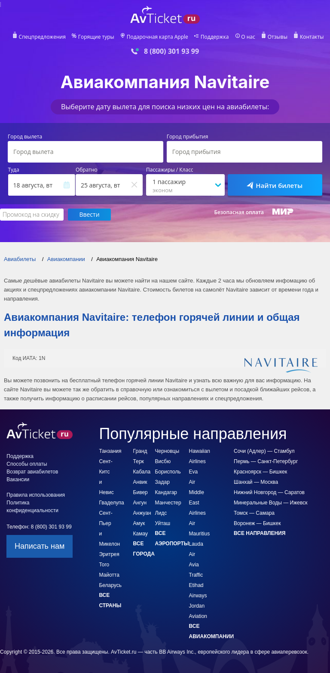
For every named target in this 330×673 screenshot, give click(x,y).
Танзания (110, 451)
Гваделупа (111, 503)
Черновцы (167, 451)
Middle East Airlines (197, 502)
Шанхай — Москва (256, 482)
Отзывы (277, 37)
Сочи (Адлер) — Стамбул (264, 451)
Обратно (87, 169)
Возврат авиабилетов (32, 472)
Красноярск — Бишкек (260, 472)
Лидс (161, 513)
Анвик (140, 482)
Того (104, 565)
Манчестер (168, 503)
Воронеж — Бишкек (257, 523)
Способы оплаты (26, 464)
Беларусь (110, 585)
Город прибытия (187, 136)
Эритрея (109, 554)
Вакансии (17, 479)
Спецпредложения (42, 37)
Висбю (163, 461)
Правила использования (35, 495)
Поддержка (215, 37)
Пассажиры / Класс (169, 169)
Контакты (312, 37)
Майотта (109, 575)
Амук (139, 523)
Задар (162, 482)
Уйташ (163, 523)
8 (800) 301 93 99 (171, 51)
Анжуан (142, 513)
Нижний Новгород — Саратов (269, 492)
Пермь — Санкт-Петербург (266, 461)
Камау (140, 534)
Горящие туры (96, 37)
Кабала (142, 472)
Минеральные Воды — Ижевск (270, 503)
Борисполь (168, 472)
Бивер (140, 492)
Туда (13, 169)
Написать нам (39, 546)
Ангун (140, 503)
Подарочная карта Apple (157, 37)
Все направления (259, 533)
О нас (248, 37)
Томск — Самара (254, 513)
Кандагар (166, 492)
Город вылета (25, 136)
